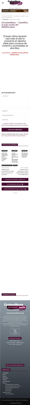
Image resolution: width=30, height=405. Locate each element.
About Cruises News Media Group (15, 365)
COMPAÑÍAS (4, 150)
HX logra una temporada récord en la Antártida (25, 155)
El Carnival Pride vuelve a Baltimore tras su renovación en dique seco (5, 156)
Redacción (5, 19)
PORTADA (15, 165)
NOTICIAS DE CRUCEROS (7, 16)
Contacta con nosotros (15, 338)
